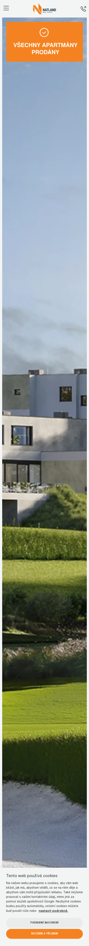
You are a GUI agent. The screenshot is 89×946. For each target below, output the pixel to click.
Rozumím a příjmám (44, 933)
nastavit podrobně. (53, 911)
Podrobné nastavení (44, 922)
